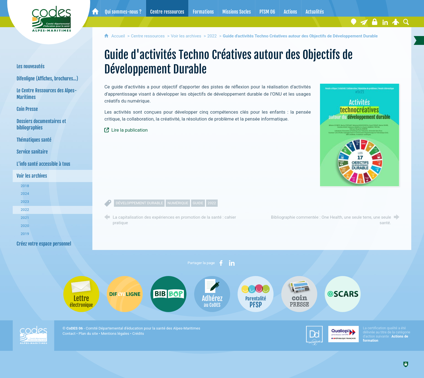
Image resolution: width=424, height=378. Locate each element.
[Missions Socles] (236, 8)
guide (198, 203)
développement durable (139, 203)
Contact (69, 333)
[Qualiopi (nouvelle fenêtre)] (369, 334)
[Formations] (203, 8)
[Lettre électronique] (364, 22)
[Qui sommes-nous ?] (123, 8)
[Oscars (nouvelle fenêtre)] (343, 294)
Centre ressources (148, 36)
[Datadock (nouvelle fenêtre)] (314, 335)
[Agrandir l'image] (359, 134)
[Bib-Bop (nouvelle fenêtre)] (168, 294)
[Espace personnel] (395, 22)
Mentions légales (115, 333)
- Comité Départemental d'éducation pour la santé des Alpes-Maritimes (133, 328)
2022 (212, 36)
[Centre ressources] (167, 8)
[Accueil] (95, 8)
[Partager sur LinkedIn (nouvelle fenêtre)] (231, 263)
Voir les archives (186, 36)
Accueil (118, 36)
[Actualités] (314, 8)
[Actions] (290, 8)
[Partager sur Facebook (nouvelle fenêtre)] (221, 263)
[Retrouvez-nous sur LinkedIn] (385, 22)
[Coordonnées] (353, 22)
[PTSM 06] (267, 8)
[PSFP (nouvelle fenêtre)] (256, 294)
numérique (177, 203)
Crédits (138, 333)
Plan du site (88, 333)
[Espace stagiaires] (374, 22)
